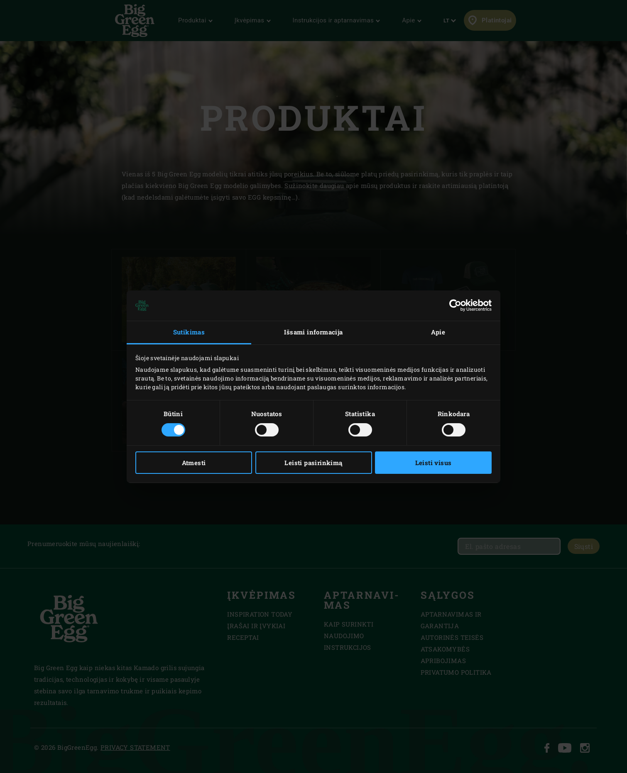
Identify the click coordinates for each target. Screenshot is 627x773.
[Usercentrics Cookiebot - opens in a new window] (455, 305)
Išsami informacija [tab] (313, 332)
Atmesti (194, 462)
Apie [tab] (438, 332)
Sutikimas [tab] (189, 332)
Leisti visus (433, 462)
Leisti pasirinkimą (313, 462)
